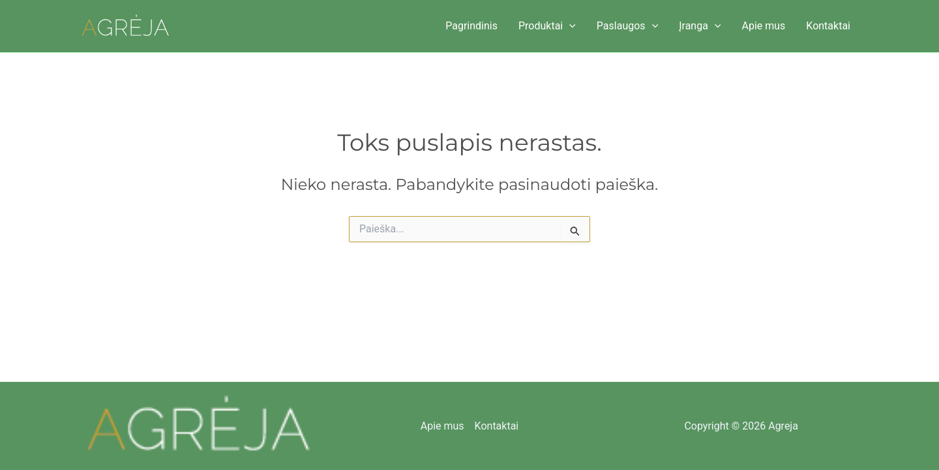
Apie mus (763, 26)
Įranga (700, 26)
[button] (569, 26)
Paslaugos (627, 26)
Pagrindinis (471, 26)
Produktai (547, 26)
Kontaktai (828, 26)
